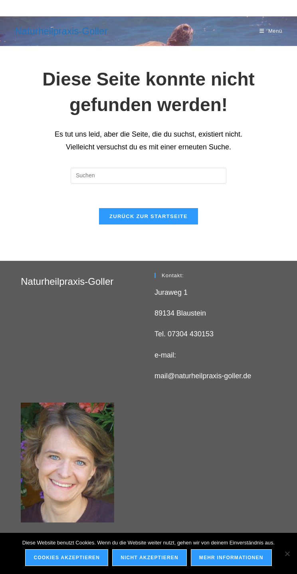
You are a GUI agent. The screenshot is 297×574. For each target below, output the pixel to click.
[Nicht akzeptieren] (287, 554)
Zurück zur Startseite (148, 216)
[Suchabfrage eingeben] (148, 176)
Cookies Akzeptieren (67, 557)
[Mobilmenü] (270, 31)
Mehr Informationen (231, 557)
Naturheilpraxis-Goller (61, 31)
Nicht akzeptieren (149, 557)
